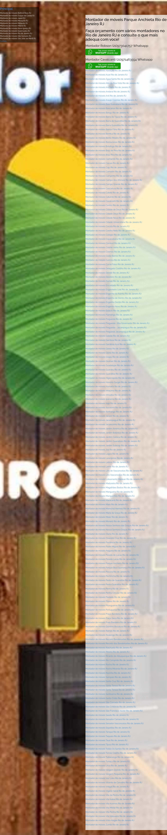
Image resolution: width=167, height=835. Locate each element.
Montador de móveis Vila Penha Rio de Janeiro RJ (109, 812)
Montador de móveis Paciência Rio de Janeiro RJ (108, 542)
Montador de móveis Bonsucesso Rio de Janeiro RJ (110, 142)
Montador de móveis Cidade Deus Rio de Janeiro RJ (110, 214)
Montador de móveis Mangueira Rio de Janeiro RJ (109, 492)
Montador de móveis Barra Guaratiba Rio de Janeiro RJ (111, 125)
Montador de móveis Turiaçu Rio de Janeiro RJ (107, 761)
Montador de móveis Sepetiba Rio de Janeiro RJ (108, 728)
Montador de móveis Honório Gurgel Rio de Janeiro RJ (111, 382)
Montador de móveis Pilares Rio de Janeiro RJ (107, 601)
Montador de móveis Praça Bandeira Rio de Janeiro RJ (111, 614)
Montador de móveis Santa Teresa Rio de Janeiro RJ (110, 685)
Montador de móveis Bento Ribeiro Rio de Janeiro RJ (110, 138)
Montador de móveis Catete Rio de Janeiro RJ (107, 192)
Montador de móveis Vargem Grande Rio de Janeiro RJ (111, 770)
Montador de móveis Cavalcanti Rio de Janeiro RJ (109, 201)
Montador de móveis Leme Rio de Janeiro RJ (106, 466)
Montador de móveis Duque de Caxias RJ (17, 16)
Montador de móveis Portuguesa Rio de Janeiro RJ (109, 610)
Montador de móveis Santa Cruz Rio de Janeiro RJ (109, 681)
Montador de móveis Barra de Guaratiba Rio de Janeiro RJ (113, 121)
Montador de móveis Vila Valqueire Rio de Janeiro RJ (110, 816)
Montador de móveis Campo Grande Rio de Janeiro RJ (111, 184)
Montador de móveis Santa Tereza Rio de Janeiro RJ (110, 690)
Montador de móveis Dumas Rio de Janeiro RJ (107, 281)
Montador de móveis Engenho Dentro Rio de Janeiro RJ (112, 302)
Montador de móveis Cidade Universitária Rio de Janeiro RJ (113, 222)
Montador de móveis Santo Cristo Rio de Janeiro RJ (109, 698)
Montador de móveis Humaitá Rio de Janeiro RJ (108, 386)
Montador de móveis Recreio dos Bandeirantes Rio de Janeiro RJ (116, 643)
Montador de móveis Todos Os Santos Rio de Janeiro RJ (112, 749)
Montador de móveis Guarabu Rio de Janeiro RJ (108, 369)
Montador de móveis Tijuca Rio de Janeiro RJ (106, 744)
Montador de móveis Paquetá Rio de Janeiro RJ (108, 551)
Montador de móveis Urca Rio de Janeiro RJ (106, 765)
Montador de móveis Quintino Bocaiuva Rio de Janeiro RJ (112, 626)
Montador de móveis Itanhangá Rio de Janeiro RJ (108, 411)
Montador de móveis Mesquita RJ (14, 21)
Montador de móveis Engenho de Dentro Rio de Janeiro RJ (113, 298)
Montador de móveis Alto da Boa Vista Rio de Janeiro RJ (112, 83)
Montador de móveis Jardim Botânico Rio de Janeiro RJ (111, 433)
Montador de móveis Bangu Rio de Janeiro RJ (107, 112)
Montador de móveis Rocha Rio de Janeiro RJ (107, 664)
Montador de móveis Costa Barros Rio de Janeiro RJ (110, 256)
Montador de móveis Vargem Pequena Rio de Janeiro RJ (112, 774)
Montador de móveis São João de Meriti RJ (18, 38)
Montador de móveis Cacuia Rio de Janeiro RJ (107, 163)
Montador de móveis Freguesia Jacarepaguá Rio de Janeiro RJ (115, 331)
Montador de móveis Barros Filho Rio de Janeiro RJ (109, 129)
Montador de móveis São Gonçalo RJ (15, 36)
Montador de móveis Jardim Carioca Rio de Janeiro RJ (111, 437)
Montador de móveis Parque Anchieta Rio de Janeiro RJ (112, 563)
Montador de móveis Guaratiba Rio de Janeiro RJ (108, 374)
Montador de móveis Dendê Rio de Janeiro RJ (107, 273)
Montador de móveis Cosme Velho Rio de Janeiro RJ (110, 247)
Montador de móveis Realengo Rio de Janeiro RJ (108, 635)
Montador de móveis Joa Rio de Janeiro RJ (105, 449)
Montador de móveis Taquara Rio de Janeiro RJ (107, 736)
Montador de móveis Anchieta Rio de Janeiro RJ (108, 87)
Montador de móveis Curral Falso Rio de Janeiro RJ (109, 264)
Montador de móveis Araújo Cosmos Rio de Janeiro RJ (111, 100)
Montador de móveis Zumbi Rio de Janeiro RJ (107, 824)
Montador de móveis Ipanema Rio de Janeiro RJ (108, 399)
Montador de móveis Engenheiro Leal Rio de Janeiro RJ (111, 289)
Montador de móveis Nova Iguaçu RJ (15, 28)
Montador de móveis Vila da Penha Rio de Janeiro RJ (110, 795)
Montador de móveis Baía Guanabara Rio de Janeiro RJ (111, 104)
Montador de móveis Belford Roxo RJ (15, 13)
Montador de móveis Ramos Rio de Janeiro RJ (107, 631)
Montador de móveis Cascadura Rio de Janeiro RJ (109, 188)
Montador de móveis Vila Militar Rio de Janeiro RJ (109, 808)
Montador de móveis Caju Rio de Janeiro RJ (106, 167)
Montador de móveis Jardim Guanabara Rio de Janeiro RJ (112, 441)
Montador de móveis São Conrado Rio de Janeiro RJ (110, 702)
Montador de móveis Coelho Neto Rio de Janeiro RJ (110, 230)
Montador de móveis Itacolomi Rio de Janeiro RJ (108, 407)
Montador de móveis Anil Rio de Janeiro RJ (105, 96)
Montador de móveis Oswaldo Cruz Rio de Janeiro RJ (110, 538)
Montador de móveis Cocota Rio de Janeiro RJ (107, 226)
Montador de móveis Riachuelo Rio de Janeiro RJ (108, 647)
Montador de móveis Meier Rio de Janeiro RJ (106, 517)
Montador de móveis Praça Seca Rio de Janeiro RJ (109, 618)
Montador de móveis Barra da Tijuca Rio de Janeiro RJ (111, 117)
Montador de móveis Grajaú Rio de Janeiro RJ (107, 357)
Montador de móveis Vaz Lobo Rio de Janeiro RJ (108, 778)
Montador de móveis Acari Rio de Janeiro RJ (106, 74)
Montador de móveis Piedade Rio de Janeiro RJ (108, 597)
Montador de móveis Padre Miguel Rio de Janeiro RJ (110, 546)
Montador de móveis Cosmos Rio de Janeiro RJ (108, 251)
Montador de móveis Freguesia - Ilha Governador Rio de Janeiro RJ (117, 323)
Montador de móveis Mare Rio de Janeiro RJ (106, 504)
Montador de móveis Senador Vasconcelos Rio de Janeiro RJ (114, 723)
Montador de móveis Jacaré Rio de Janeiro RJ (107, 416)
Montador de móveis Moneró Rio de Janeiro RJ (107, 521)
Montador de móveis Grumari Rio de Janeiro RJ (107, 361)
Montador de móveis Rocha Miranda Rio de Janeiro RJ (111, 668)
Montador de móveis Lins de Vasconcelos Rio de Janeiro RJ (113, 471)
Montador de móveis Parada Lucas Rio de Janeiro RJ (110, 559)
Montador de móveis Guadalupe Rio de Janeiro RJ (109, 365)
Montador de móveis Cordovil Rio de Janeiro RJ (108, 243)
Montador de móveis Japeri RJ (12, 18)
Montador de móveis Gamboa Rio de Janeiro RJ (108, 340)
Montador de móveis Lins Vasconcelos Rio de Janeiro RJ (112, 475)
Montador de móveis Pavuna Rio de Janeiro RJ (107, 572)
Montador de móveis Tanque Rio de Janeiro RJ (107, 732)
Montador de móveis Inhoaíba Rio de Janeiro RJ (108, 395)
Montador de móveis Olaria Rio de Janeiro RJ (106, 534)
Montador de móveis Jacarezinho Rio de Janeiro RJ (109, 424)
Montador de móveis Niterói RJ (13, 26)
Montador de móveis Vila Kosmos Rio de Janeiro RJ (110, 803)
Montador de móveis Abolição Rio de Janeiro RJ (108, 70)
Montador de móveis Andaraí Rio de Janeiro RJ (107, 91)
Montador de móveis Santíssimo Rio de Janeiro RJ (109, 694)
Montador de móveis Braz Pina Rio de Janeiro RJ (108, 155)
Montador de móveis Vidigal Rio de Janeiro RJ (107, 786)
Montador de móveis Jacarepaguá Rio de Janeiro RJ (110, 420)
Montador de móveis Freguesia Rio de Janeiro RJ (108, 319)
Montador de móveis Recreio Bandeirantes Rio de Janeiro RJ (114, 639)
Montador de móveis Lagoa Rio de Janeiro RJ (107, 454)
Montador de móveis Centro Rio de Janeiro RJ (107, 205)
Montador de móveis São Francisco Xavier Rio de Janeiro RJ (114, 711)
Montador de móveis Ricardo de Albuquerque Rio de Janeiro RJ (115, 656)
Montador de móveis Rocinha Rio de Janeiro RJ (107, 673)
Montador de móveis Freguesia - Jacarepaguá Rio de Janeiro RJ (116, 327)
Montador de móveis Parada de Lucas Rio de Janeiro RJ (112, 555)
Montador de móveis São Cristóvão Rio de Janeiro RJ (110, 706)
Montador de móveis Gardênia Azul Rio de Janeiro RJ (110, 344)
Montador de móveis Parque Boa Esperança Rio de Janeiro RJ (115, 567)
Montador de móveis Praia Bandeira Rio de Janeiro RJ (111, 622)
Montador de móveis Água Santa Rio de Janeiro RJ (109, 79)
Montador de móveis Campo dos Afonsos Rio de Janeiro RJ (113, 180)
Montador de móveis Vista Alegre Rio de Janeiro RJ (109, 820)
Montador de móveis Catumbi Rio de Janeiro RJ (108, 197)
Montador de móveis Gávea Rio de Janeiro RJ (107, 348)
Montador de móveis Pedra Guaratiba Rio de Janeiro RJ (111, 584)
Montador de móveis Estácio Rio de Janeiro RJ (107, 310)
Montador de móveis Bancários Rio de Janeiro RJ (108, 108)
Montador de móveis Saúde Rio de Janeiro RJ (107, 715)
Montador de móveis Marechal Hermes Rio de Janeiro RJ (112, 508)
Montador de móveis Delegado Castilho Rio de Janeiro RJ (113, 268)
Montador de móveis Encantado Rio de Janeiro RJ (109, 285)
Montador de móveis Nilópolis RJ (14, 23)
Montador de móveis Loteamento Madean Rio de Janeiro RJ (114, 479)
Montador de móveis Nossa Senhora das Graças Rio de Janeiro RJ (116, 525)
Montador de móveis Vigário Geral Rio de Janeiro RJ (110, 791)
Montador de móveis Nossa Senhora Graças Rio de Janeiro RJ (115, 529)
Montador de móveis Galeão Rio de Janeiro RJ (107, 336)
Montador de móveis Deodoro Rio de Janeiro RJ (108, 277)
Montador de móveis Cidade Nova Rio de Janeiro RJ (110, 218)
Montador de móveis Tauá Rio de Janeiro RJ (106, 740)
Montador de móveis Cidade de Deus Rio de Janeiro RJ (111, 209)
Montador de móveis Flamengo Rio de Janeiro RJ (109, 315)
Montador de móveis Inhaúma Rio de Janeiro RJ (108, 390)
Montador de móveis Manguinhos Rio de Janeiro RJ (110, 496)
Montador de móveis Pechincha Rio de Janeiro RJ (109, 576)
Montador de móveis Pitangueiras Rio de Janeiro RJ (110, 605)
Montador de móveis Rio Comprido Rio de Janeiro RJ (110, 660)
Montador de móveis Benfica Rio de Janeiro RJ (107, 134)
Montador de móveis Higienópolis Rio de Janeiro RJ (110, 378)
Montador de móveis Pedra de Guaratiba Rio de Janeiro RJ (113, 580)
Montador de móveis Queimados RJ (15, 31)
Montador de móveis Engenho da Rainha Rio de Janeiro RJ (113, 294)
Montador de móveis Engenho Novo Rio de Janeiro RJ (111, 306)
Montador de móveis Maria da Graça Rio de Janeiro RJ (111, 513)
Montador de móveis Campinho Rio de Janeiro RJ (109, 176)
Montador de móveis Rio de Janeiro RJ (16, 33)
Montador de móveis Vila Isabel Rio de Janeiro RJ (108, 799)
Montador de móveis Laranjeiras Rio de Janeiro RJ (109, 458)
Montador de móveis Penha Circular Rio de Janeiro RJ (111, 593)
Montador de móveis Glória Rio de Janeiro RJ (106, 353)
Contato (3, 41)
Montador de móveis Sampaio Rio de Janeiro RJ (108, 677)
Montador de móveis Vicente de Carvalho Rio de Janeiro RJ (113, 782)
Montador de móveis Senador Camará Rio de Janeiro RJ (112, 719)
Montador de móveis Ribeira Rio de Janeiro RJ (107, 652)
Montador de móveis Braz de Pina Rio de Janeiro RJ (110, 150)
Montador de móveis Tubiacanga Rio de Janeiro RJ (109, 757)
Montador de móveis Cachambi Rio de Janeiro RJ (109, 159)
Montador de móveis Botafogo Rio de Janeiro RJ (108, 146)
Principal (6, 9)
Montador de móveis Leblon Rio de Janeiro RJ (107, 462)
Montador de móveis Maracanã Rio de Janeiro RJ (108, 500)
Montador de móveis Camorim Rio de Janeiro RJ (108, 171)
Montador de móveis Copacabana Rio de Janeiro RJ (110, 239)
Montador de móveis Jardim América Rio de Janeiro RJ (111, 428)
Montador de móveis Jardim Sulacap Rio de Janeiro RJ (111, 445)
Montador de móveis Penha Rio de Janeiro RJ (107, 588)
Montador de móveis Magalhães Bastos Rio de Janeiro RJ (112, 487)
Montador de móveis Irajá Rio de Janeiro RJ (106, 403)
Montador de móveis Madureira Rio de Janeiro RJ (109, 483)
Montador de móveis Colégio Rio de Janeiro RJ (107, 235)
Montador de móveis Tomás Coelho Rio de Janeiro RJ (110, 753)
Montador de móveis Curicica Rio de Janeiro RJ (107, 260)
